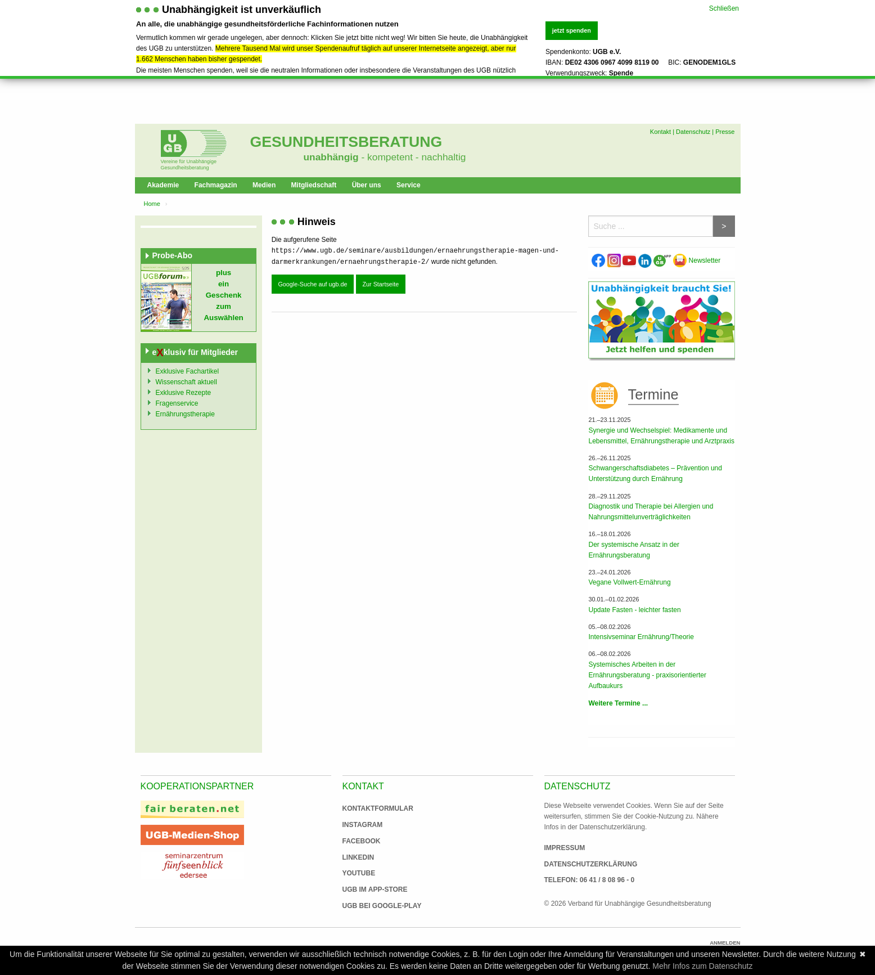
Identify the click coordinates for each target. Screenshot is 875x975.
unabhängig (331, 157)
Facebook (361, 841)
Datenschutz (693, 131)
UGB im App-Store (370, 889)
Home (152, 203)
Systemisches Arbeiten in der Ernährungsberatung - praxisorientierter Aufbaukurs (647, 675)
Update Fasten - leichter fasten (634, 610)
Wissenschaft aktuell (186, 382)
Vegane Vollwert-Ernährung (629, 582)
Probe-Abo (172, 255)
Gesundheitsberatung (346, 141)
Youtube (359, 873)
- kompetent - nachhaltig (412, 157)
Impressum (564, 848)
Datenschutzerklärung (591, 864)
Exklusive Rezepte (183, 393)
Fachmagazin (216, 185)
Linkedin (358, 857)
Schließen (724, 8)
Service (408, 185)
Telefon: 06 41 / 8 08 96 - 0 (589, 880)
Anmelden (725, 943)
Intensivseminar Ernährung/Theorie (640, 637)
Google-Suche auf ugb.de (312, 284)
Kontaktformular (377, 808)
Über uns (366, 185)
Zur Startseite (380, 284)
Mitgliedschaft (314, 185)
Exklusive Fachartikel (187, 371)
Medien (264, 185)
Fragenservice (177, 403)
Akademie (163, 185)
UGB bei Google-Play (370, 906)
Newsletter (696, 260)
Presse (724, 131)
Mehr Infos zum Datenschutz (702, 965)
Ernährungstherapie (185, 414)
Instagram (362, 825)
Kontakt (660, 131)
